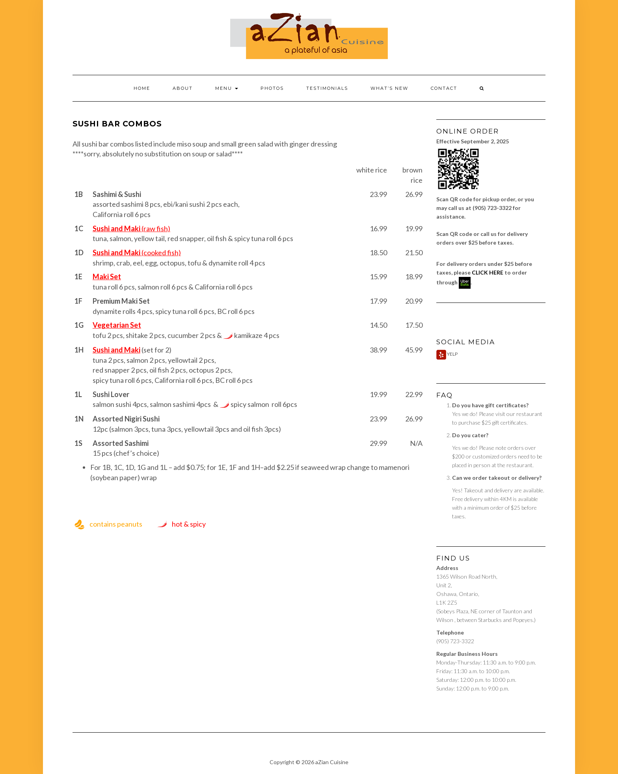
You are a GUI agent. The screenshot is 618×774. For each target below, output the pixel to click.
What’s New (389, 88)
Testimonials (327, 88)
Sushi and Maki (116, 349)
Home (142, 88)
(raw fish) (131, 228)
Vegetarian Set (117, 325)
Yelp (447, 354)
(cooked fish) (137, 252)
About (183, 88)
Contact (444, 88)
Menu (226, 88)
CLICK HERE (487, 272)
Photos (272, 88)
